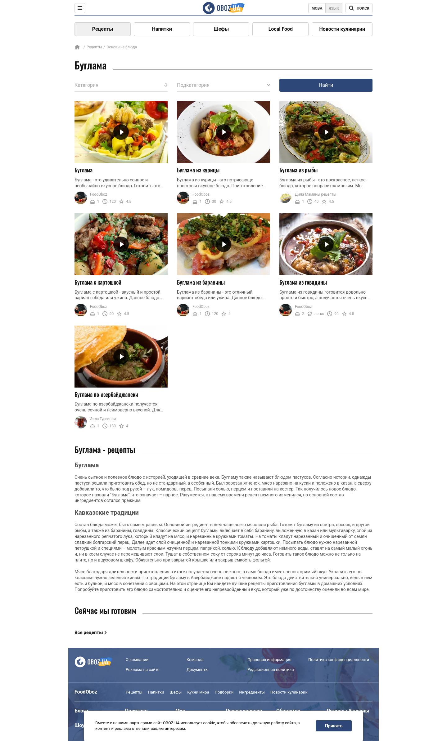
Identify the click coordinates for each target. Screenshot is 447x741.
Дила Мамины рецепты (315, 194)
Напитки (162, 29)
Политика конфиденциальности (338, 659)
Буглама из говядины (303, 282)
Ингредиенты (252, 692)
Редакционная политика (270, 669)
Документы (198, 669)
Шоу (79, 725)
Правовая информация (269, 659)
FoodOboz (98, 194)
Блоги (81, 711)
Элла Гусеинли (103, 419)
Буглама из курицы (198, 170)
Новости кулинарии (342, 29)
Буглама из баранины (201, 282)
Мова (317, 8)
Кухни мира (198, 692)
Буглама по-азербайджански (106, 394)
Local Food (281, 29)
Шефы (221, 29)
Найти (326, 85)
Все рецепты (88, 632)
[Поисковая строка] (359, 8)
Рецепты (102, 29)
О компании (137, 659)
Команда (195, 659)
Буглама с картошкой (97, 282)
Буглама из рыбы (298, 170)
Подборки (224, 692)
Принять (333, 725)
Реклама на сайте (142, 669)
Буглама (83, 170)
